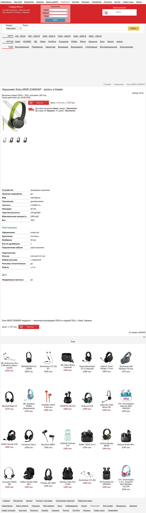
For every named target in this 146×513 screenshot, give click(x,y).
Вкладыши (63, 47)
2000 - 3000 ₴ (64, 36)
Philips (74, 41)
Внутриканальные (108, 47)
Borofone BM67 (48, 444)
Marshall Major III (9, 406)
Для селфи (108, 506)
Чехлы (139, 2)
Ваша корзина (119, 7)
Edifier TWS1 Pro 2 (87, 444)
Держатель (29, 2)
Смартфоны (6, 2)
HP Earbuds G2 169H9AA (106, 483)
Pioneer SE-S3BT (48, 483)
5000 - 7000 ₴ (95, 36)
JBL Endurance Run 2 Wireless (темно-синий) (9, 365)
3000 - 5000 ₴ (79, 36)
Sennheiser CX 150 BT (48, 367)
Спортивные (91, 47)
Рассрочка (18, 501)
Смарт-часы (128, 2)
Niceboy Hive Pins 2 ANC (68, 483)
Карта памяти (52, 2)
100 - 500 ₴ (20, 36)
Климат (45, 510)
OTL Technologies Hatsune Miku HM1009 (126, 406)
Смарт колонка (8, 510)
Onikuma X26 (87, 406)
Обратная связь (85, 501)
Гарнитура (50, 47)
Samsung (92, 41)
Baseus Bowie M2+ (126, 444)
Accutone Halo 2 (29, 444)
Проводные (37, 47)
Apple (17, 41)
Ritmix (83, 41)
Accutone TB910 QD (9, 483)
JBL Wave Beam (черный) (68, 366)
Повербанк (97, 2)
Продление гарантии (65, 501)
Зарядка (40, 2)
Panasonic (63, 41)
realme (119, 41)
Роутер (117, 2)
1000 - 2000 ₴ (48, 36)
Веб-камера (48, 506)
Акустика (18, 2)
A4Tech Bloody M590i (106, 444)
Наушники (65, 2)
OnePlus (52, 41)
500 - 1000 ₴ (34, 36)
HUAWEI (27, 41)
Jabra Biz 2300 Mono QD (106, 406)
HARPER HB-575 (67, 406)
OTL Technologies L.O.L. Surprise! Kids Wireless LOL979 (126, 483)
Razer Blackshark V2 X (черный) (87, 367)
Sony (102, 41)
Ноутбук (75, 2)
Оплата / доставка (44, 501)
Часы (59, 506)
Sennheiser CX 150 (87, 480)
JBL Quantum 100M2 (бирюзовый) (29, 406)
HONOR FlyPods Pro (67, 444)
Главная (6, 501)
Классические (126, 47)
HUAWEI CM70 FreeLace (48, 406)
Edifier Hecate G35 (9, 444)
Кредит (29, 501)
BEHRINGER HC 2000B (28, 367)
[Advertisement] (73, 66)
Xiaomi (110, 41)
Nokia (43, 41)
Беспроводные (22, 47)
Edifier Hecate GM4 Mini (28, 483)
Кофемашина (72, 506)
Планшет (85, 2)
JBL (36, 41)
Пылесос (108, 2)
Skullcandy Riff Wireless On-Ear (126, 367)
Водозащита (77, 47)
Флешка (86, 510)
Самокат (55, 510)
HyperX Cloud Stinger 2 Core (106, 367)
